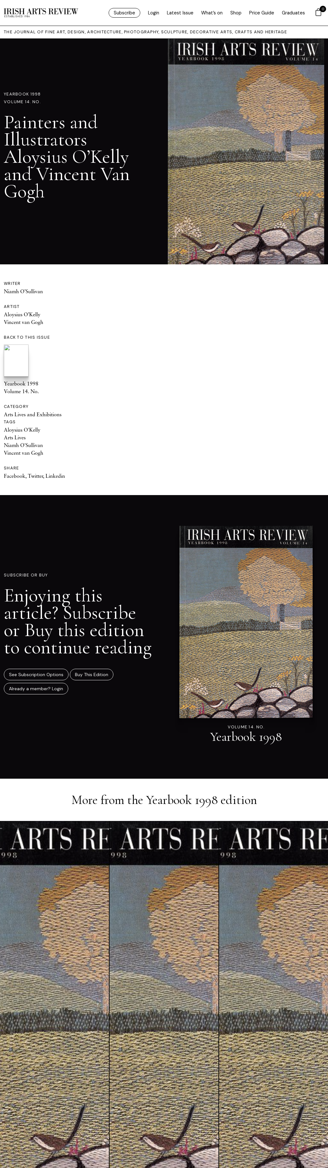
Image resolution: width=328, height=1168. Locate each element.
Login (153, 13)
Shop (236, 13)
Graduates (293, 13)
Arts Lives (15, 437)
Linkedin (55, 476)
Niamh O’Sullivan (23, 291)
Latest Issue (180, 13)
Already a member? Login (36, 689)
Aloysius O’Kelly (22, 314)
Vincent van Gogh (23, 322)
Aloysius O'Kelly (22, 430)
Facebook (14, 476)
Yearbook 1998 (22, 94)
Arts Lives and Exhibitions (33, 414)
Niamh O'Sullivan (23, 445)
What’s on (212, 13)
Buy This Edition (91, 674)
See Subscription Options (36, 674)
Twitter (35, 476)
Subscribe (124, 13)
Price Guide (261, 13)
